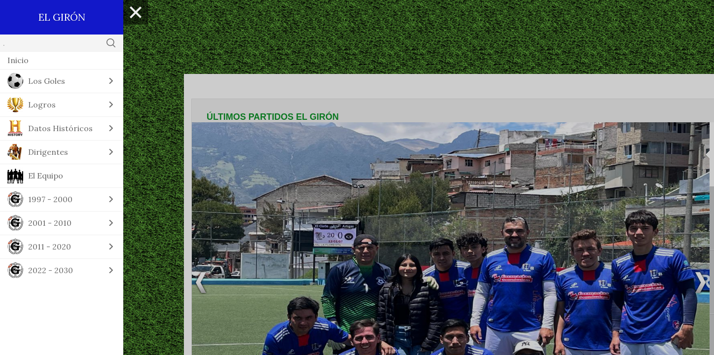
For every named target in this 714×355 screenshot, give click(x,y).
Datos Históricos (60, 128)
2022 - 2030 (50, 270)
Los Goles (46, 81)
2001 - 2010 (49, 223)
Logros (42, 104)
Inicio (18, 60)
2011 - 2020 (49, 246)
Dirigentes (48, 152)
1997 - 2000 (50, 199)
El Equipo (45, 175)
